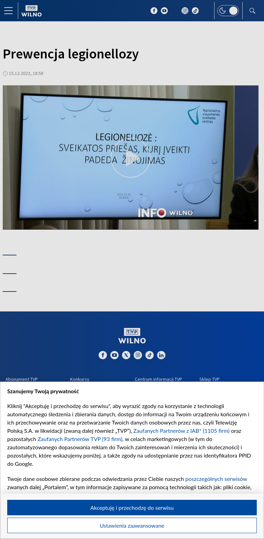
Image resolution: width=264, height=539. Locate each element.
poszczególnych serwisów (216, 478)
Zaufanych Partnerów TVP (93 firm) (79, 439)
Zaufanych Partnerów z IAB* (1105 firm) (181, 430)
